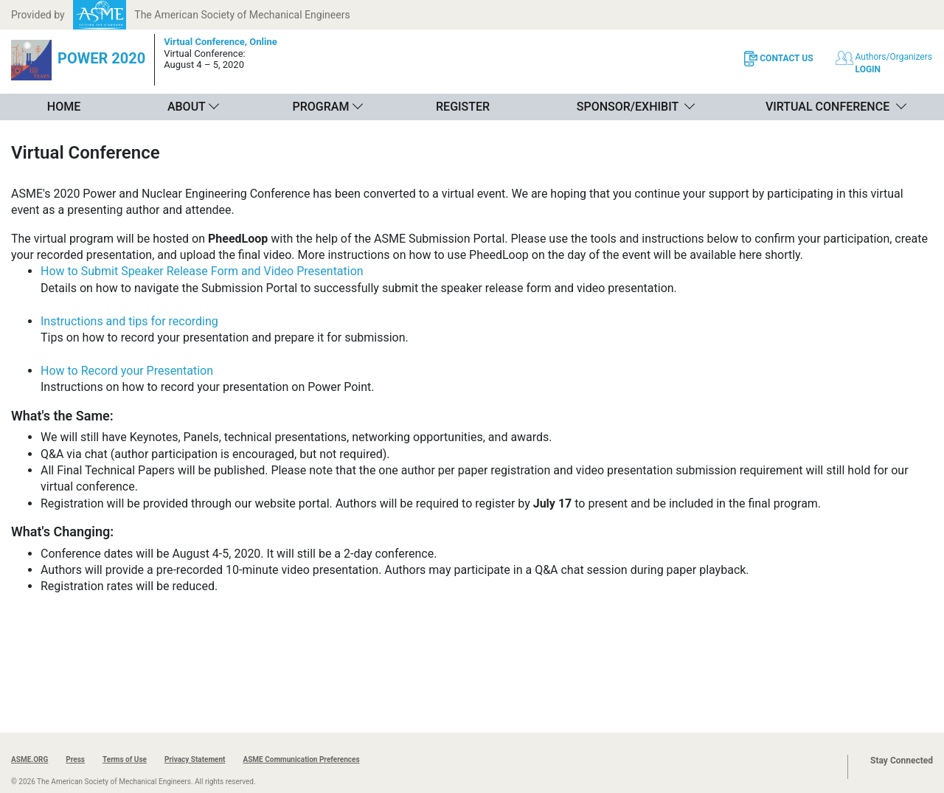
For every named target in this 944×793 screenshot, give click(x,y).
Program (321, 107)
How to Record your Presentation (127, 371)
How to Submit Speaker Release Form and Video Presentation (202, 271)
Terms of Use (125, 759)
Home (63, 107)
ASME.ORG (29, 759)
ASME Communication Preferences (301, 759)
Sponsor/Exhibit (627, 107)
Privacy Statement (195, 759)
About (186, 107)
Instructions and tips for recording (129, 321)
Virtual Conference (827, 107)
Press (75, 759)
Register (463, 107)
